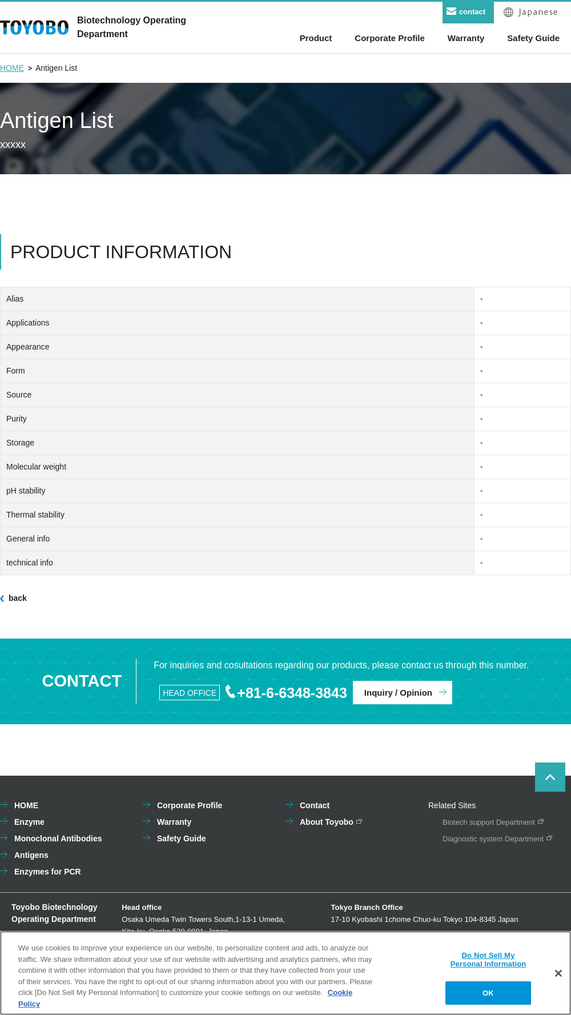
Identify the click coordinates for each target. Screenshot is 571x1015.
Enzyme (29, 822)
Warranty (174, 822)
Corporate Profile (189, 805)
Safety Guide (181, 838)
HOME (12, 68)
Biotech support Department (489, 822)
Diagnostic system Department (493, 839)
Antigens (31, 855)
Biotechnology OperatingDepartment (131, 27)
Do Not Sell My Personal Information (488, 963)
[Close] (558, 976)
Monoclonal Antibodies (58, 838)
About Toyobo (326, 822)
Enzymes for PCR (47, 871)
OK (488, 996)
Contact (314, 805)
